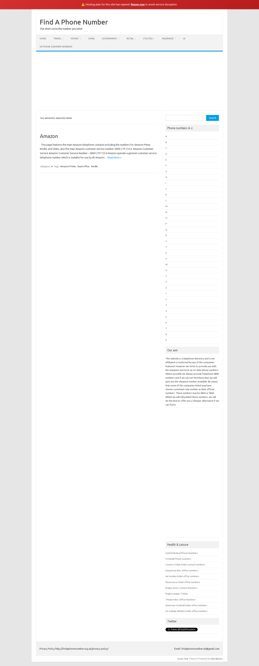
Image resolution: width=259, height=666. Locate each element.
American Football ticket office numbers (186, 605)
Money (75, 38)
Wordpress (217, 658)
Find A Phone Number (74, 22)
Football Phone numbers (178, 559)
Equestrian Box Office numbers (181, 570)
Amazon (49, 136)
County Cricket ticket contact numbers (185, 564)
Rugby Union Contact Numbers (181, 588)
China (91, 38)
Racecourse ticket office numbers (182, 582)
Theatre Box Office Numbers (180, 599)
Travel (57, 38)
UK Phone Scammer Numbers (56, 46)
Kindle (94, 166)
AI (184, 38)
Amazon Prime (68, 166)
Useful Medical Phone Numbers (181, 553)
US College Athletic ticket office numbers (186, 611)
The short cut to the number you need (61, 28)
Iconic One (183, 658)
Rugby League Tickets (176, 593)
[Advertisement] (129, 81)
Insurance (168, 38)
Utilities (148, 38)
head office (83, 166)
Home (43, 38)
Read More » (114, 157)
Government (109, 38)
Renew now (138, 4)
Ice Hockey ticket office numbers (182, 576)
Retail (130, 38)
